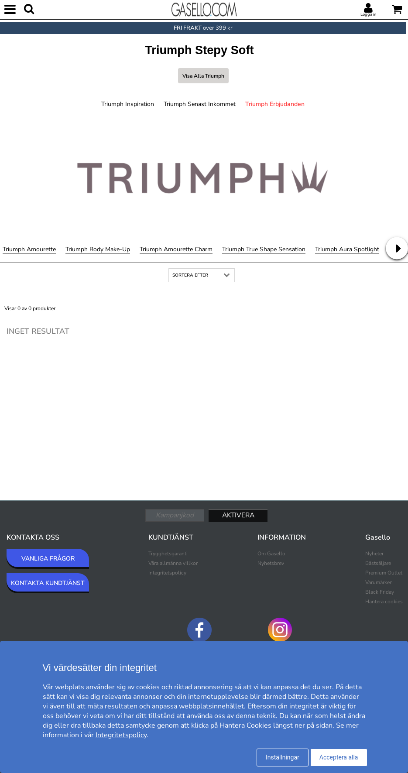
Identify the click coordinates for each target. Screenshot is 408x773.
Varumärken (379, 582)
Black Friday (379, 591)
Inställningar (282, 757)
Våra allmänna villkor (173, 563)
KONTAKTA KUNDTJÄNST (48, 583)
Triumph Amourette (29, 249)
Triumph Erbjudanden (275, 104)
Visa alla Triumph (203, 75)
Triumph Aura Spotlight (347, 249)
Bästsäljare (378, 563)
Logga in (368, 14)
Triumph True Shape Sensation (263, 249)
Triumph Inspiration (127, 104)
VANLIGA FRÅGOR (48, 558)
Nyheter (374, 553)
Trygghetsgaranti (168, 553)
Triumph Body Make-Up (97, 249)
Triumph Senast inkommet (200, 104)
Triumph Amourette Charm (176, 249)
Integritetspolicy (167, 572)
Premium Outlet (383, 572)
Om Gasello (271, 553)
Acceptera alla (338, 757)
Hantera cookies (384, 601)
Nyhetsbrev (270, 563)
